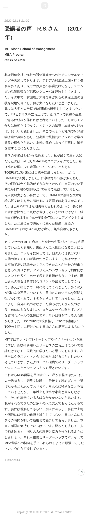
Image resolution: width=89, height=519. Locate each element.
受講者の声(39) (12, 460)
